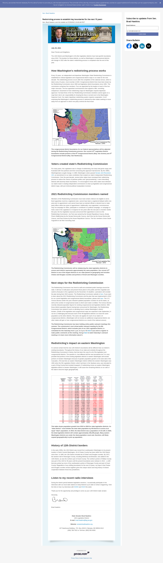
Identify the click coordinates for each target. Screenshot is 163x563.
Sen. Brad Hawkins (48, 13)
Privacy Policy (74, 558)
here (101, 294)
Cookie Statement (100, 5)
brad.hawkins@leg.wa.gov (84, 520)
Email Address (130, 25)
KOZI (83, 487)
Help (90, 558)
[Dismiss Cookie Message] (160, 2)
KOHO (76, 487)
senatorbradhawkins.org (85, 524)
